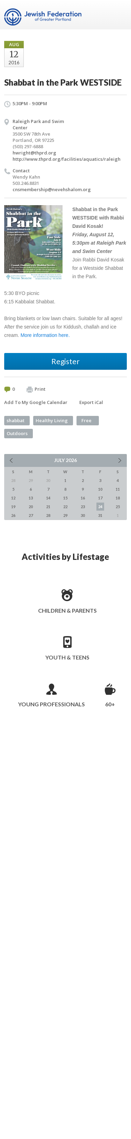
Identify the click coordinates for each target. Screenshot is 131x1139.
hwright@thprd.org (34, 153)
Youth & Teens (67, 657)
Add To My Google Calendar (35, 402)
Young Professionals (51, 704)
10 (100, 489)
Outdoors (17, 433)
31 (100, 515)
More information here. (45, 335)
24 (100, 506)
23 (83, 506)
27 (31, 515)
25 (118, 506)
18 (118, 498)
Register (65, 361)
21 (48, 506)
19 (13, 506)
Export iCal (91, 402)
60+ (110, 704)
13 (31, 498)
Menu (119, 14)
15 (65, 498)
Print (36, 389)
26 (13, 515)
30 (83, 515)
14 (48, 498)
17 (100, 498)
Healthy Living (52, 420)
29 (65, 515)
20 (31, 506)
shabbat (15, 420)
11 (118, 489)
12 (13, 498)
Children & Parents (67, 610)
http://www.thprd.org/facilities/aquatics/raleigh (67, 159)
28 (48, 515)
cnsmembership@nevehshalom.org (52, 189)
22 (65, 506)
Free (86, 420)
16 (83, 498)
